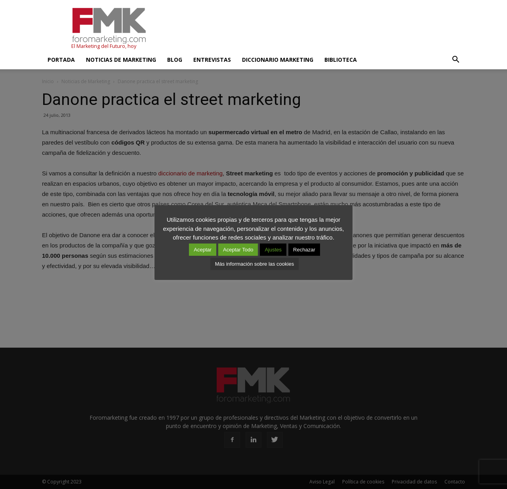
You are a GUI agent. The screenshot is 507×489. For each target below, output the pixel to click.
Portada (61, 59)
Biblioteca (340, 59)
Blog (174, 59)
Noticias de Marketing (121, 59)
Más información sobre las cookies (254, 264)
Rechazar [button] (304, 250)
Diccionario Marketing (277, 59)
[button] (455, 59)
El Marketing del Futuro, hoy (103, 46)
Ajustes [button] (273, 250)
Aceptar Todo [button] (238, 250)
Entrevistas (212, 59)
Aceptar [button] (203, 250)
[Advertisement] (321, 29)
